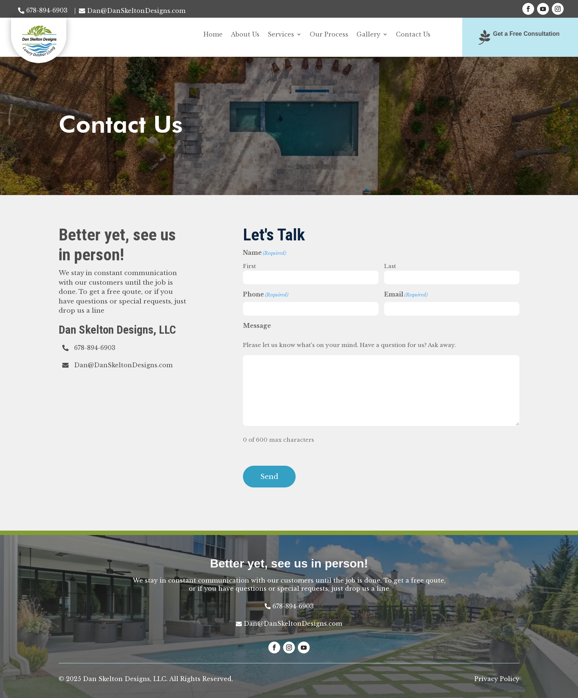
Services (281, 35)
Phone (265, 295)
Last (390, 266)
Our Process (329, 35)
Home (213, 35)
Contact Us (413, 35)
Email (406, 295)
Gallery (368, 35)
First (249, 266)
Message (257, 325)
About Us (245, 35)
